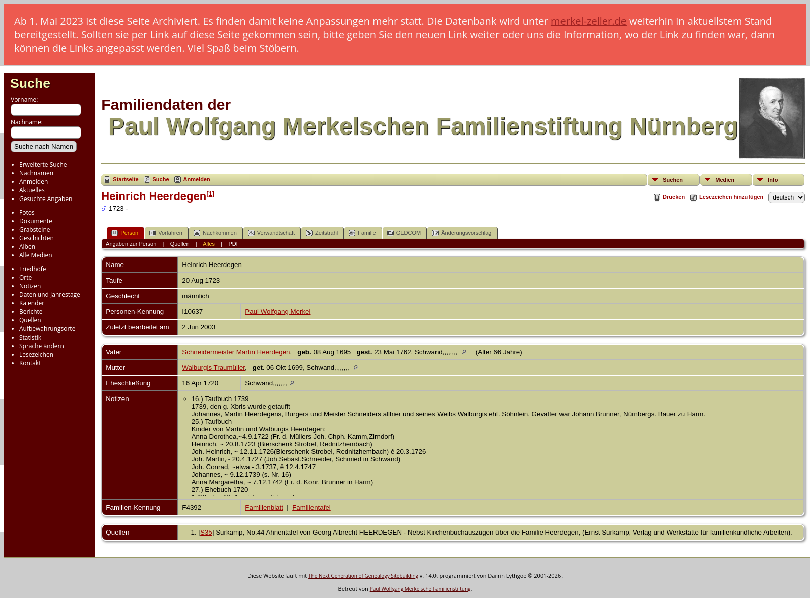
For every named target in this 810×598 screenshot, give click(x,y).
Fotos (27, 212)
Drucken (674, 197)
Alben (27, 246)
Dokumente (35, 221)
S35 (206, 532)
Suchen (673, 180)
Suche (30, 83)
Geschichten (36, 238)
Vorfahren (165, 233)
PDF (233, 244)
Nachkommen (215, 233)
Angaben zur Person (131, 244)
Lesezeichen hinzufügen (731, 197)
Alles (209, 244)
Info (773, 180)
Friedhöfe (32, 268)
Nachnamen (36, 173)
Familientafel (311, 507)
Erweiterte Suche (43, 164)
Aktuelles (32, 190)
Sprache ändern (41, 346)
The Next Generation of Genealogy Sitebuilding (363, 575)
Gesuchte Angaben (45, 198)
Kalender (31, 303)
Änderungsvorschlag (461, 233)
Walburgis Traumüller (213, 367)
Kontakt (30, 363)
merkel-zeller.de (589, 21)
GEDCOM (404, 233)
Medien (724, 180)
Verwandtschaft (271, 233)
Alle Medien (35, 255)
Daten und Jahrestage (49, 294)
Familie (362, 233)
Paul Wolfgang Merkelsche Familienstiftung (420, 588)
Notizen (30, 286)
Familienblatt (264, 507)
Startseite (125, 179)
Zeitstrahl (322, 233)
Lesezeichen (36, 354)
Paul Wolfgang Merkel (277, 311)
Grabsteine (34, 229)
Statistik (30, 337)
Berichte (31, 311)
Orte (25, 277)
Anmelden (33, 181)
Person (124, 233)
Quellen (30, 320)
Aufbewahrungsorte (47, 328)
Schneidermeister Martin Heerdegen (236, 352)
